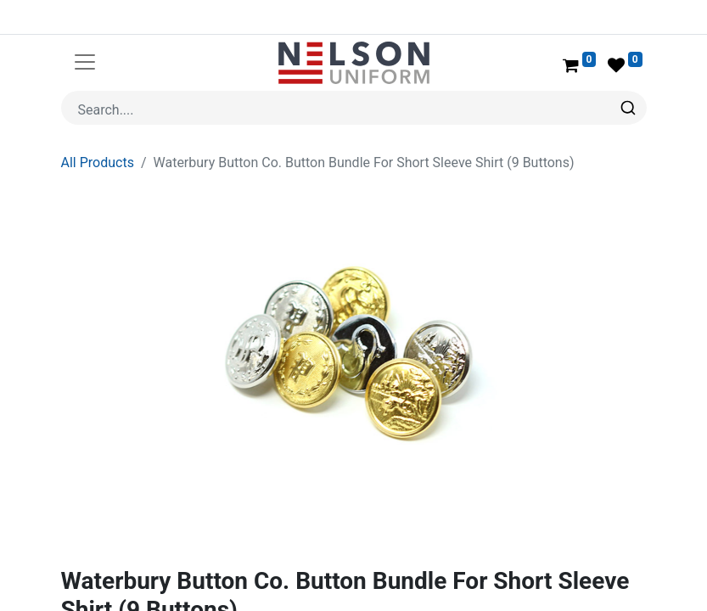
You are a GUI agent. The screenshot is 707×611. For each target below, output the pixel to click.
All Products (97, 122)
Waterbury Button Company (191, 593)
